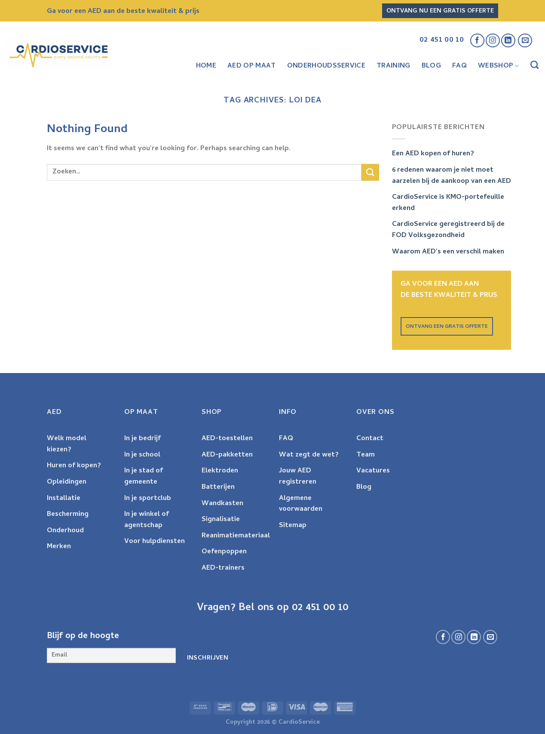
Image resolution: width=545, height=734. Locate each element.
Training (393, 66)
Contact (369, 438)
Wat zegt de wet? (309, 455)
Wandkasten (222, 503)
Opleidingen (66, 482)
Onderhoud (65, 531)
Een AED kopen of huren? (433, 154)
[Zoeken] (534, 66)
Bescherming (68, 514)
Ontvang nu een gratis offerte (440, 11)
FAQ (459, 66)
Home (206, 66)
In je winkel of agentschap (146, 520)
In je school (142, 455)
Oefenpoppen (224, 552)
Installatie (63, 498)
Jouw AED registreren (297, 477)
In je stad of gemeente (143, 477)
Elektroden (220, 471)
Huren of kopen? (74, 466)
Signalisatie (221, 519)
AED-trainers (223, 568)
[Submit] (370, 172)
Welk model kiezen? (66, 444)
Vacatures (373, 471)
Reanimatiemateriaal (236, 536)
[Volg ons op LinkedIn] (508, 41)
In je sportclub (147, 498)
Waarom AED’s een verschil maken (448, 252)
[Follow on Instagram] (493, 41)
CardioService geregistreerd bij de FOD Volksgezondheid (448, 230)
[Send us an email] (525, 41)
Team (365, 455)
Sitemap (292, 525)
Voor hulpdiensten (154, 541)
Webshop (498, 66)
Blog (431, 66)
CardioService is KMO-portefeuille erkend (448, 203)
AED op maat (251, 66)
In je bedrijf (142, 438)
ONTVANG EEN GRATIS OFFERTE (447, 327)
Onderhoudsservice (326, 66)
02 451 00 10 (441, 40)
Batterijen (218, 487)
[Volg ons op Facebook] (477, 41)
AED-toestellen (227, 438)
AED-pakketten (227, 455)
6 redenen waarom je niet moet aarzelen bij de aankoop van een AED (451, 176)
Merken (59, 546)
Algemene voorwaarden (300, 504)
